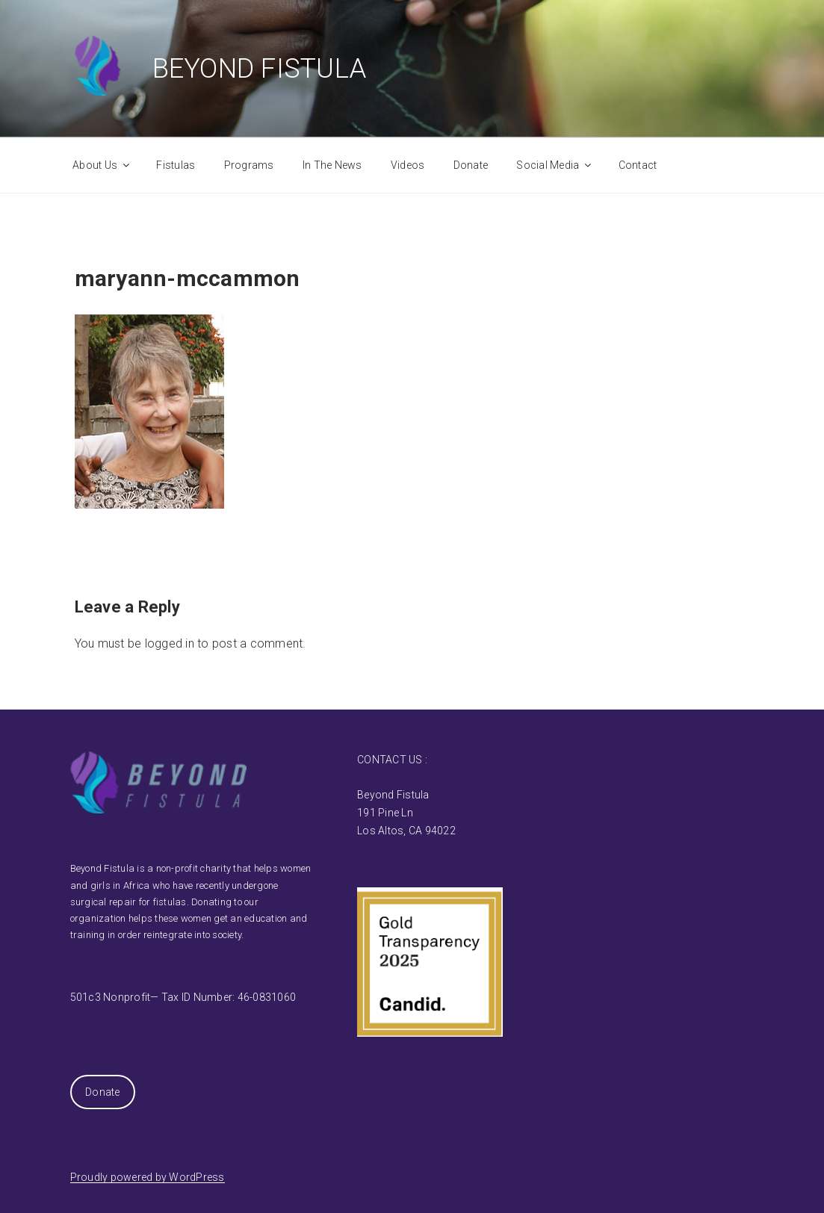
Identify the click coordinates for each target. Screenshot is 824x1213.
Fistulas (175, 165)
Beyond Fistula (259, 68)
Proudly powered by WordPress (147, 1177)
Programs (249, 165)
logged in (169, 643)
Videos (408, 165)
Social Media (554, 165)
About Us (101, 165)
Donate (471, 165)
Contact (638, 165)
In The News (332, 165)
